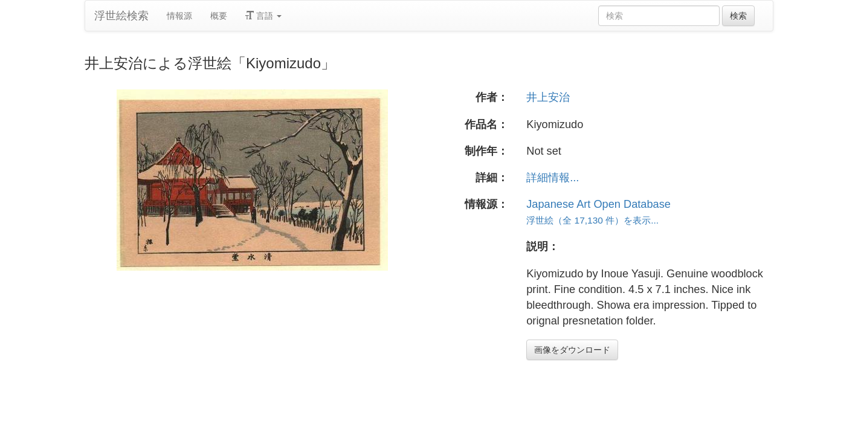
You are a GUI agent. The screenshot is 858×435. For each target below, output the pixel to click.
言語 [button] (263, 16)
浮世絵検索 (121, 16)
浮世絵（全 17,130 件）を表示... (592, 220)
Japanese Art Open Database (598, 204)
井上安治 (548, 97)
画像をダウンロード (572, 350)
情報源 (179, 16)
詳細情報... (552, 178)
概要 (218, 16)
